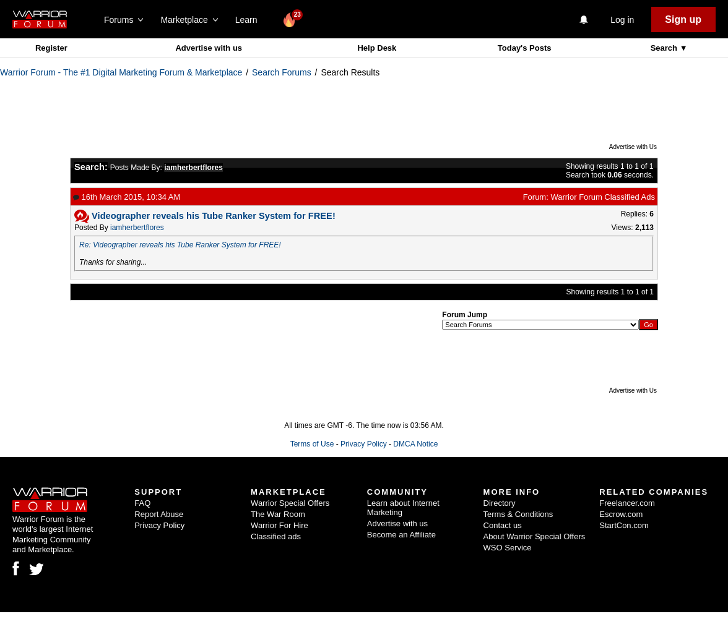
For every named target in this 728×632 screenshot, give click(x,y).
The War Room (278, 514)
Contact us (502, 525)
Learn (249, 20)
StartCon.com (623, 525)
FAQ (142, 503)
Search (665, 48)
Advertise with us (208, 48)
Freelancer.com (627, 503)
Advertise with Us (633, 146)
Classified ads (276, 536)
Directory (499, 503)
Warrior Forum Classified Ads (602, 197)
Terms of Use (312, 444)
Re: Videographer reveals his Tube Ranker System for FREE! (180, 245)
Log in (622, 20)
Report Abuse (158, 514)
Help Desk (376, 48)
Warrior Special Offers (290, 503)
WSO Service (507, 547)
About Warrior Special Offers (534, 536)
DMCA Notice (415, 444)
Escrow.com (621, 514)
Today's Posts (525, 48)
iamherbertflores (137, 227)
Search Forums (281, 72)
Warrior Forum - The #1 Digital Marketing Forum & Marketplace (121, 72)
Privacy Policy (363, 444)
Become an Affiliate (401, 534)
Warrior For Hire (279, 525)
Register (51, 48)
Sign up (683, 19)
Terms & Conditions (518, 514)
